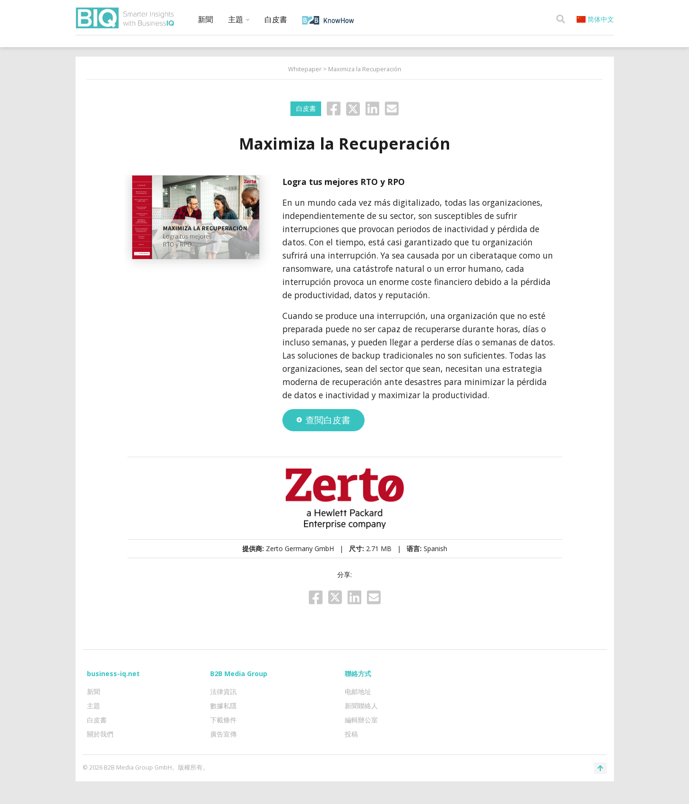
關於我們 (100, 733)
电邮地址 (358, 691)
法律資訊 (223, 691)
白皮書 (275, 19)
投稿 (351, 733)
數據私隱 (223, 705)
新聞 (205, 19)
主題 (238, 19)
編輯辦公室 (361, 719)
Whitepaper (305, 69)
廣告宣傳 (223, 733)
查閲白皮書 (323, 419)
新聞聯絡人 (361, 705)
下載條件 (223, 719)
